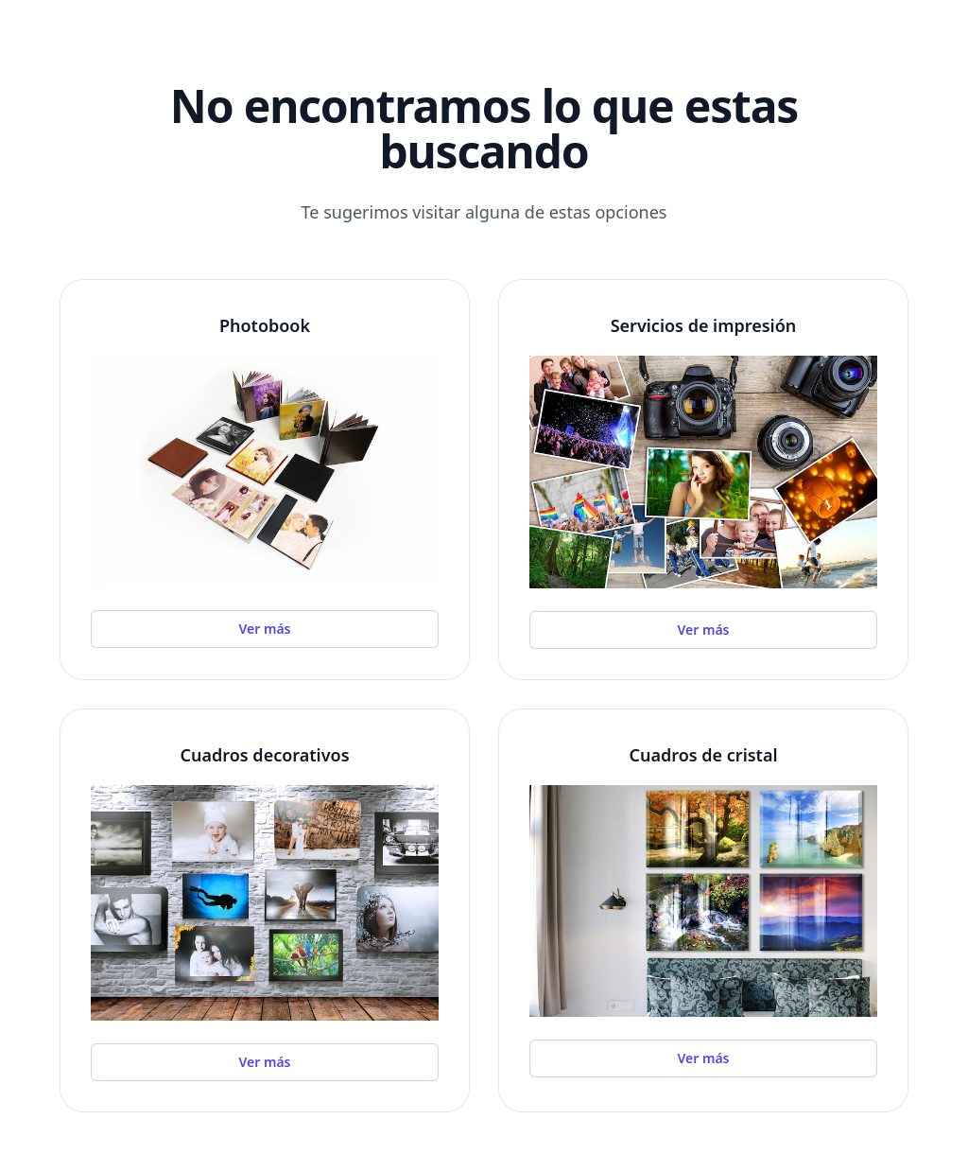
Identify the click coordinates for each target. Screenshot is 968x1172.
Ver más (265, 629)
